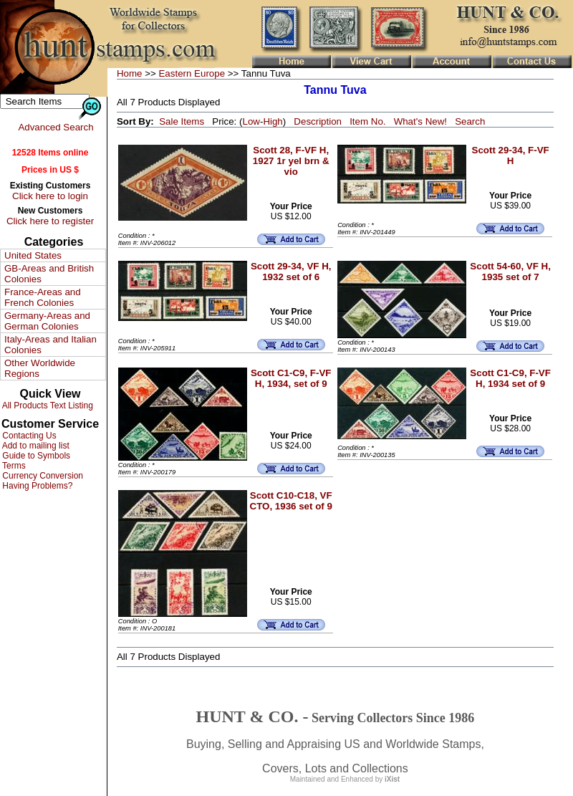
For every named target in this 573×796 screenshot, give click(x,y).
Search (470, 121)
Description (318, 121)
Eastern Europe (191, 73)
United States (33, 255)
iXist (392, 779)
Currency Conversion (41, 476)
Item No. (367, 121)
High (272, 121)
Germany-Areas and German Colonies (47, 321)
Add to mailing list (34, 446)
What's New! (420, 121)
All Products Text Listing (46, 406)
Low (250, 121)
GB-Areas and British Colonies (49, 273)
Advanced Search (55, 127)
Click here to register (50, 221)
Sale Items (181, 121)
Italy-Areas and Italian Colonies (50, 344)
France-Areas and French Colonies (42, 297)
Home (130, 73)
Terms (13, 466)
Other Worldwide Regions (39, 368)
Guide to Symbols (35, 456)
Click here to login (50, 196)
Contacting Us (28, 436)
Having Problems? (36, 486)
